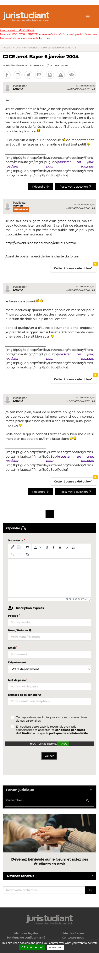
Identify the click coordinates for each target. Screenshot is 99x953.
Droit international (26, 48)
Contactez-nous (73, 937)
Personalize (55, 947)
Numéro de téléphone (25, 694)
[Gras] (47, 547)
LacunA (63, 65)
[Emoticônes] (27, 554)
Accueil (7, 48)
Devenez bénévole (51, 876)
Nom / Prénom (20, 630)
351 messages (85, 85)
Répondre (40, 186)
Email (12, 647)
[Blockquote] (27, 547)
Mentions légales (26, 933)
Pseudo (13, 615)
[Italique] (53, 547)
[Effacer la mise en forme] (73, 547)
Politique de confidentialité (26, 937)
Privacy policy (73, 947)
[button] (37, 547)
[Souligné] (60, 547)
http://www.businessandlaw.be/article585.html (40, 243)
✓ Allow (63, 743)
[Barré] (66, 547)
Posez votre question (75, 186)
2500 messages (84, 204)
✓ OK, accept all (32, 947)
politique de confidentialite (68, 733)
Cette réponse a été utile (75, 267)
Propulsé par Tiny (77, 599)
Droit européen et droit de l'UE (58, 48)
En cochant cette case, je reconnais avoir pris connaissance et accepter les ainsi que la (52, 730)
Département (17, 662)
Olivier (18, 205)
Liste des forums (72, 933)
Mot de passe (17, 680)
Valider (49, 756)
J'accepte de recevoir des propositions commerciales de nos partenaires (51, 719)
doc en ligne (44, 37)
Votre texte (15, 540)
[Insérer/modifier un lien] (12, 547)
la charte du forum (65, 256)
